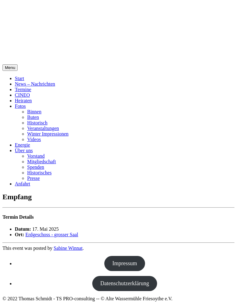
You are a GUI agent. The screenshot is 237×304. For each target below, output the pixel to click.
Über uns (24, 150)
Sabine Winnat (68, 248)
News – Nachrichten (35, 84)
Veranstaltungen (43, 128)
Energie (22, 145)
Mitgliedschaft (41, 161)
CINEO (22, 95)
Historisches (39, 172)
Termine (23, 89)
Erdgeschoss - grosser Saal (51, 234)
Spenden (35, 167)
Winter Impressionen (48, 133)
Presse (33, 178)
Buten (33, 117)
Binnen (34, 111)
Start (19, 78)
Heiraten (23, 100)
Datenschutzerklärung (124, 283)
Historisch (37, 122)
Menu (10, 67)
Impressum (124, 263)
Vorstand (36, 156)
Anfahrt (22, 183)
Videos (34, 139)
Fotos (20, 106)
